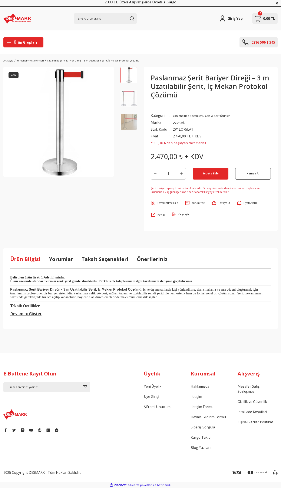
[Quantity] (168, 173)
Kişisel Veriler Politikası (256, 422)
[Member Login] (230, 18)
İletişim (196, 396)
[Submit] (86, 387)
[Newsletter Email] (46, 387)
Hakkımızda (200, 386)
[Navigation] (23, 42)
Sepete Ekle (210, 173)
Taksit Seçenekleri (105, 258)
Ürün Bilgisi (25, 258)
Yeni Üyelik (152, 386)
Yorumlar (61, 258)
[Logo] (17, 18)
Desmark (180, 122)
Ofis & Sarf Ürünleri (227, 115)
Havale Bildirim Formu (208, 416)
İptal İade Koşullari (252, 411)
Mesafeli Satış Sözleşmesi (249, 389)
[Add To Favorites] (164, 202)
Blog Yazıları (201, 447)
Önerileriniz (152, 258)
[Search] (105, 18)
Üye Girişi (151, 396)
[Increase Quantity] (181, 173)
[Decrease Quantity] (155, 173)
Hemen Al (253, 173)
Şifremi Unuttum (157, 406)
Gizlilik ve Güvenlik (252, 401)
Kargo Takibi (201, 437)
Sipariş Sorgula (203, 427)
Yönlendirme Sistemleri (192, 115)
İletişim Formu (202, 406)
